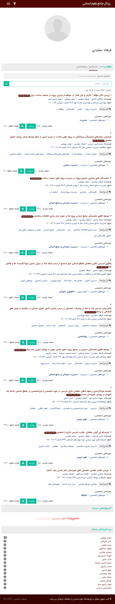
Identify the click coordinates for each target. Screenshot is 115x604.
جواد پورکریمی (83, 315)
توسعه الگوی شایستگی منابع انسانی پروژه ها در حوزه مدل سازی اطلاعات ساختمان (65, 216)
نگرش (79, 109)
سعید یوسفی (69, 99)
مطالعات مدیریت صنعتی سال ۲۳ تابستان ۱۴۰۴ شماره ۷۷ (82, 147)
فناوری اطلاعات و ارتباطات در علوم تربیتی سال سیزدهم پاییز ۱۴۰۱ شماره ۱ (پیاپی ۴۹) (71, 274)
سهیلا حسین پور (96, 398)
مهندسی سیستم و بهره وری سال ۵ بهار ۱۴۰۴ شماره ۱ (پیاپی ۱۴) (80, 102)
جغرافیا (49, 518)
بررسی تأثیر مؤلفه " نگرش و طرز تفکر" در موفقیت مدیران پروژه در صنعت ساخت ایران (64, 95)
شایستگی (70, 109)
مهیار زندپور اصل (55, 99)
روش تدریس (73, 325)
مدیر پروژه (45, 363)
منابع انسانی (49, 229)
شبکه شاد (68, 280)
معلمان (32, 408)
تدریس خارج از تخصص (86, 446)
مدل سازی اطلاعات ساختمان (85, 229)
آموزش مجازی (38, 325)
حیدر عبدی (68, 398)
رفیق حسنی (98, 270)
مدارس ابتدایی (41, 280)
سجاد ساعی (98, 219)
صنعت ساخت (91, 154)
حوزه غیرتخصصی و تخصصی (75, 408)
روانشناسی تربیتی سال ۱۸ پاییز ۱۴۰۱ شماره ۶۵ (87, 319)
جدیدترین (93, 66)
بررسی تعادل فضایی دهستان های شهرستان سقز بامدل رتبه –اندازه (78, 470)
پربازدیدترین (82, 66)
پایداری (83, 192)
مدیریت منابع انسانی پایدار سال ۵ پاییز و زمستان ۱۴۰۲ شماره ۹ (80, 223)
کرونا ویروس (55, 280)
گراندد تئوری (44, 446)
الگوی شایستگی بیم (102, 235)
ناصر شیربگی (97, 436)
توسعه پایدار (77, 154)
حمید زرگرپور (51, 353)
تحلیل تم (54, 192)
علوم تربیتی (82, 291)
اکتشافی (61, 325)
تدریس (93, 408)
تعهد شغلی (42, 408)
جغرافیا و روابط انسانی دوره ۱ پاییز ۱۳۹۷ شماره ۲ (85, 477)
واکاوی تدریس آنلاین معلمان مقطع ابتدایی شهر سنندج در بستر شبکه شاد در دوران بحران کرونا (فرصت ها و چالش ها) (58, 265)
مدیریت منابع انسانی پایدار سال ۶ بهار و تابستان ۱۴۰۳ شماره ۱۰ (80, 185)
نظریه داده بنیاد (58, 363)
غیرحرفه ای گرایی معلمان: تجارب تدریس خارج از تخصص (76, 432)
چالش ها (78, 280)
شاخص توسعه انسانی (87, 484)
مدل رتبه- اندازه (68, 484)
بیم (69, 229)
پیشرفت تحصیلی (89, 325)
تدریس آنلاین (91, 280)
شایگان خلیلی (97, 99)
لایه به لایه (50, 325)
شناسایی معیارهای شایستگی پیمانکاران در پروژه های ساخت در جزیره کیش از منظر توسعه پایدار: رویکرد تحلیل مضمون (60, 138)
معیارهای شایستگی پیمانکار (58, 154)
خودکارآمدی (55, 408)
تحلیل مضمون (16, 154)
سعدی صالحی (97, 474)
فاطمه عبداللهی (82, 474)
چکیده (31, 126)
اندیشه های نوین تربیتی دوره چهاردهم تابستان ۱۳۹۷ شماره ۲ (80, 439)
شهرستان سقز (53, 484)
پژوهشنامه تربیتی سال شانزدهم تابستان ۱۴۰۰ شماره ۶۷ (83, 401)
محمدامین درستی (95, 144)
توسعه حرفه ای (67, 446)
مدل (70, 363)
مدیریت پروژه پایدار (68, 192)
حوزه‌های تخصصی (97, 120)
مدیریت (83, 165)
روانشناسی (40, 518)
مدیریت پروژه (91, 109)
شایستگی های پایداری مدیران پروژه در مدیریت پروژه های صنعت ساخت (69, 178)
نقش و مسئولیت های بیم (30, 229)
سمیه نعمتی (71, 436)
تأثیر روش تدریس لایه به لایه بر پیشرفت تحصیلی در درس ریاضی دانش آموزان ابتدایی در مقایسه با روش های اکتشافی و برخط (60, 310)
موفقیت (60, 109)
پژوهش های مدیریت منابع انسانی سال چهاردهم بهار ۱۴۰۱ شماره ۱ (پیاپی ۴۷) (74, 356)
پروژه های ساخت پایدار (34, 154)
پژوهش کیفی (26, 280)
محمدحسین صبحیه (67, 353)
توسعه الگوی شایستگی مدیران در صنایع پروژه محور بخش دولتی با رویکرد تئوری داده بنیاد (61, 349)
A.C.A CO (8, 599)
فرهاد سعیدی (83, 99)
